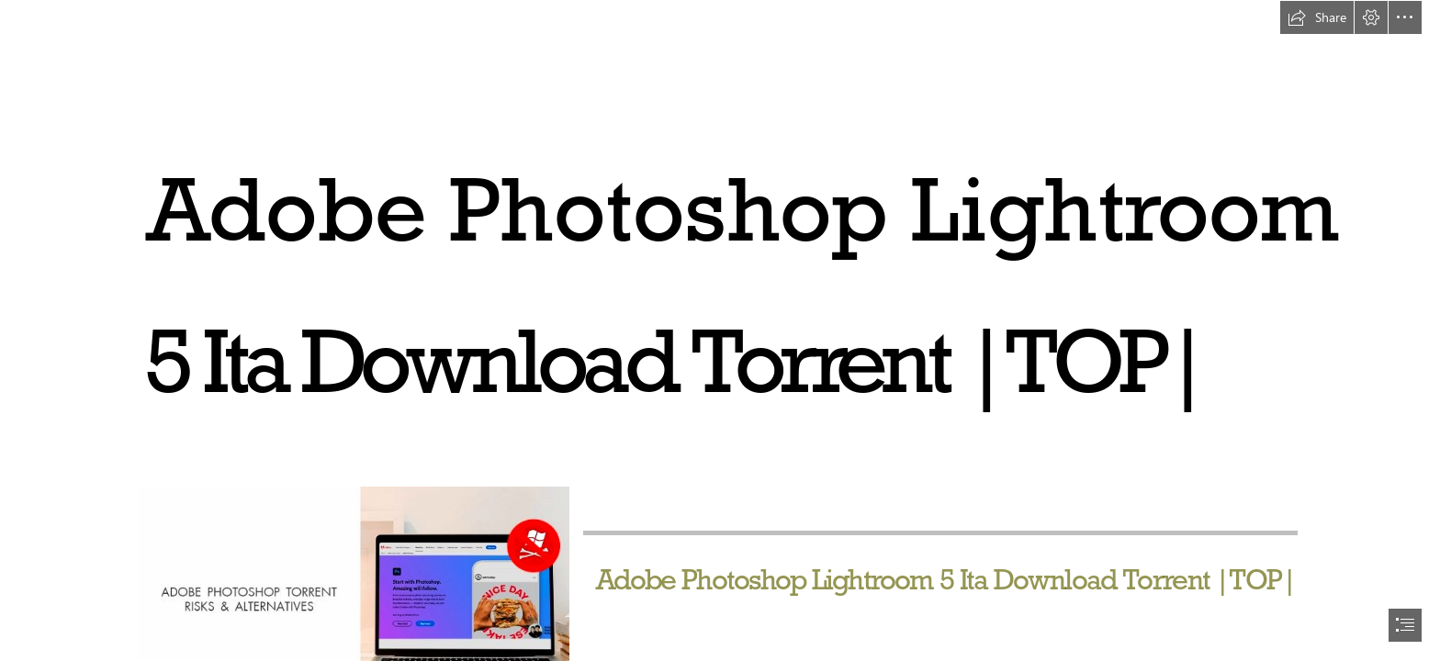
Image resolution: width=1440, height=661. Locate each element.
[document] (720, 330)
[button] (1317, 17)
